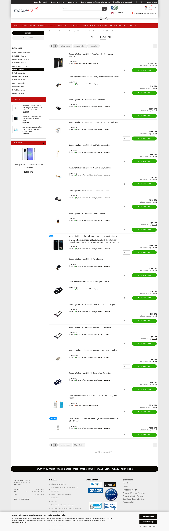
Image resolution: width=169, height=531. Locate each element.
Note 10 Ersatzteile (19, 63)
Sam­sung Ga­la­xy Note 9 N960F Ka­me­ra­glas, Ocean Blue (90, 373)
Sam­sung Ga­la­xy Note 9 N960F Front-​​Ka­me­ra (86, 259)
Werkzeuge (75, 26)
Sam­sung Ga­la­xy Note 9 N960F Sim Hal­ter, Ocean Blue (90, 327)
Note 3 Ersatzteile (18, 87)
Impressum (55, 498)
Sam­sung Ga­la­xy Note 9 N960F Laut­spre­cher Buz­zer (89, 191)
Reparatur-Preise (28, 26)
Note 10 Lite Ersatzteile (20, 59)
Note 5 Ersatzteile (18, 83)
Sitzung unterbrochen (58, 484)
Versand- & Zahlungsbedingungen (63, 505)
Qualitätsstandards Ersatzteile (122, 2)
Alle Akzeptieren (148, 516)
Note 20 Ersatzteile (19, 56)
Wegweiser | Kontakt (40, 2)
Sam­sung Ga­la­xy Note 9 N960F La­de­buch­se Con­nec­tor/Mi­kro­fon (93, 122)
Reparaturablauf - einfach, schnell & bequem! (95, 2)
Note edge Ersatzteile (20, 76)
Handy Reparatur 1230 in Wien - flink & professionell (64, 489)
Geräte (15, 26)
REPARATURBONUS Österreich (61, 494)
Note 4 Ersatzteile (18, 80)
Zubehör (51, 26)
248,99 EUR (28, 172)
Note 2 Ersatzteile (18, 90)
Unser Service (72, 2)
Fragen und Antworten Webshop (134, 493)
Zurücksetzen (28, 38)
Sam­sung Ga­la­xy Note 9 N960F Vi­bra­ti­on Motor (87, 213)
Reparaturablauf (128, 502)
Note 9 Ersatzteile (18, 70)
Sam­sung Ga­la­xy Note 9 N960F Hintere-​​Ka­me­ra (87, 99)
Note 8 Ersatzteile (18, 73)
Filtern (28, 33)
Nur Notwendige (148, 522)
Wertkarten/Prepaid (118, 26)
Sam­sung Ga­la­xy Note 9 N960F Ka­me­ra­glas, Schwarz (89, 282)
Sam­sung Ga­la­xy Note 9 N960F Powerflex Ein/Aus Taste (90, 168)
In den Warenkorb (144, 70)
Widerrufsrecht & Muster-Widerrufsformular (66, 508)
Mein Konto (127, 483)
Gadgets (41, 26)
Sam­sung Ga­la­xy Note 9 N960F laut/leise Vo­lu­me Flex (89, 145)
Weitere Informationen (148, 526)
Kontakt (54, 501)
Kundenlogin (152, 2)
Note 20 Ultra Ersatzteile (21, 53)
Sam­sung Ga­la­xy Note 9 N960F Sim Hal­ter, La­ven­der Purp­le (92, 305)
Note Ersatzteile (18, 93)
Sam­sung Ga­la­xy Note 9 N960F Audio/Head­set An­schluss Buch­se (94, 77)
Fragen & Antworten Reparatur (133, 496)
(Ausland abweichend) (91, 63)
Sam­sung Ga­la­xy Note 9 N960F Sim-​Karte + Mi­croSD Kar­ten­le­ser (93, 350)
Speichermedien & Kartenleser (95, 26)
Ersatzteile (62, 26)
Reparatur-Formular (57, 2)
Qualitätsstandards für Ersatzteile (134, 499)
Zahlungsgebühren (57, 512)
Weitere (133, 26)
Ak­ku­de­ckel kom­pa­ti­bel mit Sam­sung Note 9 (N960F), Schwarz (93, 236)
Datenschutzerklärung (19, 522)
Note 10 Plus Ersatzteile (20, 66)
